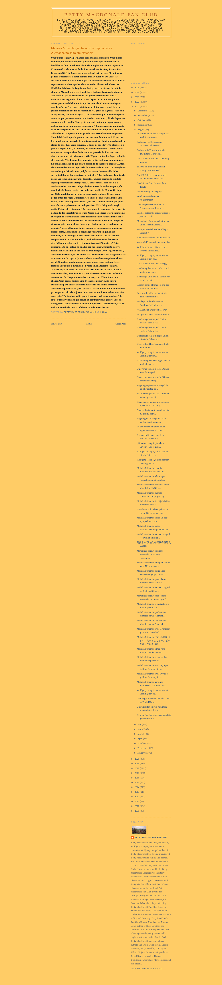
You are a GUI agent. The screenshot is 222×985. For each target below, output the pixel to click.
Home (89, 323)
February (142, 748)
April (140, 738)
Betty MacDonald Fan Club (111, 14)
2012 (137, 796)
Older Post (121, 323)
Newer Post (56, 323)
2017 (137, 773)
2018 (137, 768)
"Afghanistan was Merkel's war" (152, 309)
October (142, 120)
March (141, 743)
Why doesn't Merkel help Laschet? (153, 237)
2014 (137, 787)
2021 (137, 106)
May (140, 733)
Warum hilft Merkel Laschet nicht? (153, 242)
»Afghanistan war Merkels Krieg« (153, 314)
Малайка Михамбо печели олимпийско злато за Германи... (150, 554)
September (143, 124)
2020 (137, 758)
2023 (137, 97)
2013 (137, 791)
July (140, 724)
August (141, 129)
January (142, 752)
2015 (137, 782)
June (140, 729)
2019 (137, 763)
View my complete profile (146, 969)
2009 (137, 810)
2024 (137, 92)
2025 (137, 87)
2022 (137, 101)
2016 (137, 777)
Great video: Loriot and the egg (152, 263)
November (143, 115)
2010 (137, 806)
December (143, 110)
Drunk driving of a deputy (149, 191)
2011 (137, 801)
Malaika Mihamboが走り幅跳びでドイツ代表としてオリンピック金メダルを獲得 (154, 640)
